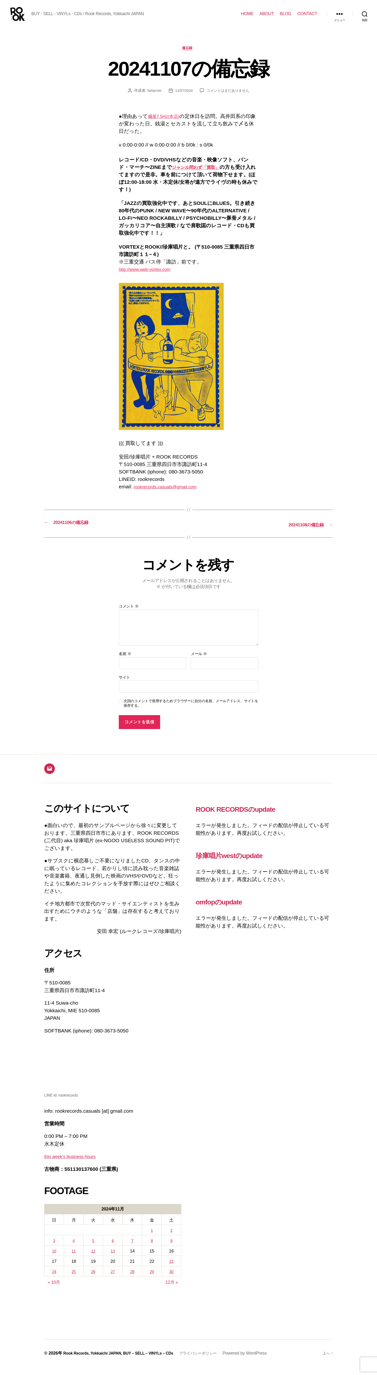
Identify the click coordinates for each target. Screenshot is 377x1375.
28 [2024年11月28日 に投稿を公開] (132, 1280)
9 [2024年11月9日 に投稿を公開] (171, 1248)
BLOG (285, 17)
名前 (125, 662)
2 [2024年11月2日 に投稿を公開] (171, 1238)
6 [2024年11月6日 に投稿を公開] (113, 1248)
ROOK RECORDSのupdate (252, 816)
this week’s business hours (74, 1164)
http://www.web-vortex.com (149, 278)
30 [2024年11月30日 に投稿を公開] (171, 1280)
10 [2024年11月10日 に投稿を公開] (54, 1259)
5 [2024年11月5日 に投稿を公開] (93, 1248)
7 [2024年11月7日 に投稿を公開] (132, 1248)
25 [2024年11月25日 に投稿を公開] (73, 1280)
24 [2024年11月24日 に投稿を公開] (54, 1280)
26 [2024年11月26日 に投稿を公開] (93, 1280)
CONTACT (307, 17)
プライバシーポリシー (214, 1361)
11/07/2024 (183, 99)
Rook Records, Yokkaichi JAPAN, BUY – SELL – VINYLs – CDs (125, 1361)
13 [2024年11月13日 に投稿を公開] (112, 1259)
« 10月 (54, 1290)
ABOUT (266, 17)
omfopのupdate (229, 909)
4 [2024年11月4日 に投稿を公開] (74, 1248)
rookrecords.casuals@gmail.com (170, 495)
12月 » (171, 1290)
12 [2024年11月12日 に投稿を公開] (93, 1259)
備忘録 (188, 56)
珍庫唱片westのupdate (243, 863)
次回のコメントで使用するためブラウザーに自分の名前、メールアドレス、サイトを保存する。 (191, 711)
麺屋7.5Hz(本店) (166, 125)
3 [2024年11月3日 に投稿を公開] (54, 1248)
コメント (129, 615)
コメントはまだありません (229, 99)
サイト (124, 685)
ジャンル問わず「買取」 (200, 176)
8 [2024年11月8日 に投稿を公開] (152, 1248)
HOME (247, 17)
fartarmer (152, 99)
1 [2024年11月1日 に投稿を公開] (152, 1238)
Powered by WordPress (264, 1361)
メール (199, 662)
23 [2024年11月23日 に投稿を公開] (171, 1269)
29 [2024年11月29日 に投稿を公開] (152, 1280)
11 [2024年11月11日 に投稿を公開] (73, 1259)
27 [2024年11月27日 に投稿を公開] (112, 1280)
